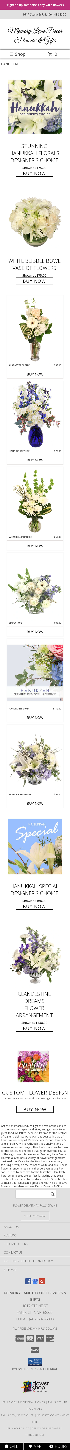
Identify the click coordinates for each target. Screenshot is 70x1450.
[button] (35, 1362)
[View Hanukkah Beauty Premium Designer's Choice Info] (35, 673)
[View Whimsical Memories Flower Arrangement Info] (35, 501)
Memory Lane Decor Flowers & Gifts (35, 36)
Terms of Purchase (46, 1428)
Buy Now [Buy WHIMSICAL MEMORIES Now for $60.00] (35, 545)
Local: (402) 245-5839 (35, 1319)
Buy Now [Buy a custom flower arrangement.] (35, 1109)
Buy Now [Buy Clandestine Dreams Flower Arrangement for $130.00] (34, 1028)
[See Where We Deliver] (35, 1216)
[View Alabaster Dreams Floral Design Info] (35, 329)
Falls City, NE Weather (17, 1415)
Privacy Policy (18, 1428)
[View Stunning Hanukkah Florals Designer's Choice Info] (35, 107)
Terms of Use (35, 1435)
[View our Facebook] (28, 1283)
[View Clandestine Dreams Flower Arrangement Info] (35, 955)
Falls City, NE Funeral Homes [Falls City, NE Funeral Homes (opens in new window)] (23, 1402)
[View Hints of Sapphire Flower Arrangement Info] (35, 415)
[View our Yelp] (42, 1283)
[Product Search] (35, 1194)
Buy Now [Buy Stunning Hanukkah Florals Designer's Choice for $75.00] (34, 173)
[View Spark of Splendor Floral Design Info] (35, 759)
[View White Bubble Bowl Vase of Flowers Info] (35, 222)
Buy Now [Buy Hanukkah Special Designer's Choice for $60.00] (34, 906)
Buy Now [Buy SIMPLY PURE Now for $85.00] (35, 631)
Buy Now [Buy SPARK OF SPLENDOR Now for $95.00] (35, 803)
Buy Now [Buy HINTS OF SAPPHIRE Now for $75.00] (35, 460)
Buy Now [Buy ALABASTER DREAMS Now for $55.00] (35, 374)
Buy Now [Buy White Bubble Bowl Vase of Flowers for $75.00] (34, 281)
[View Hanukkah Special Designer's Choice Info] (35, 846)
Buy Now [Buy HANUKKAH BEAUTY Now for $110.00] (35, 717)
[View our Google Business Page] (35, 1283)
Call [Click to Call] (11, 1446)
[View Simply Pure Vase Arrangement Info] (35, 587)
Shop (17, 54)
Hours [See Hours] (58, 1446)
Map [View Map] (35, 1446)
